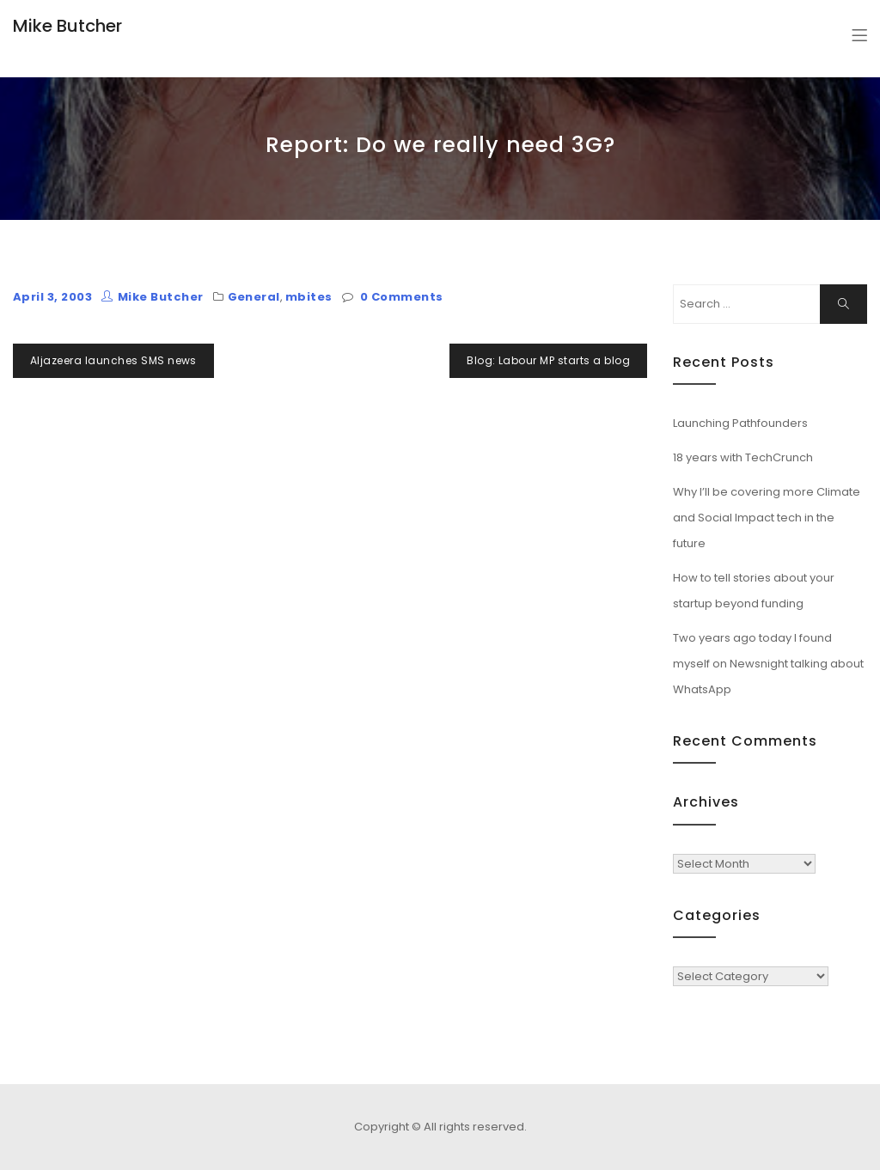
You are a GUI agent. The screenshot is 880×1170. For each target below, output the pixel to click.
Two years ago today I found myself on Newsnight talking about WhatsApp (768, 664)
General (254, 297)
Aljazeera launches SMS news (113, 360)
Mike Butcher (67, 26)
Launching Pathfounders (740, 423)
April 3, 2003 (52, 297)
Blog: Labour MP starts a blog (548, 360)
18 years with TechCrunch (743, 457)
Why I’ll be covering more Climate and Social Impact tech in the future (766, 517)
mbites (309, 297)
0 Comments (401, 297)
